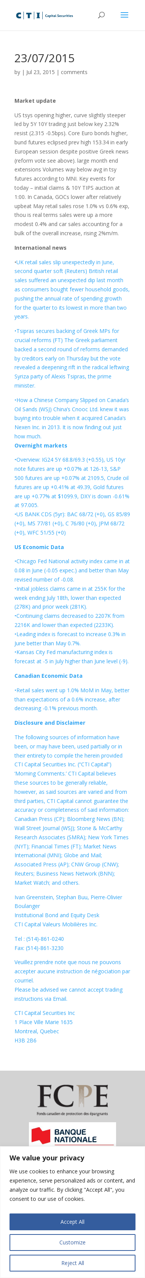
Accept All (72, 1221)
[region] (72, 1212)
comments (74, 72)
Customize (72, 1242)
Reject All (72, 1263)
